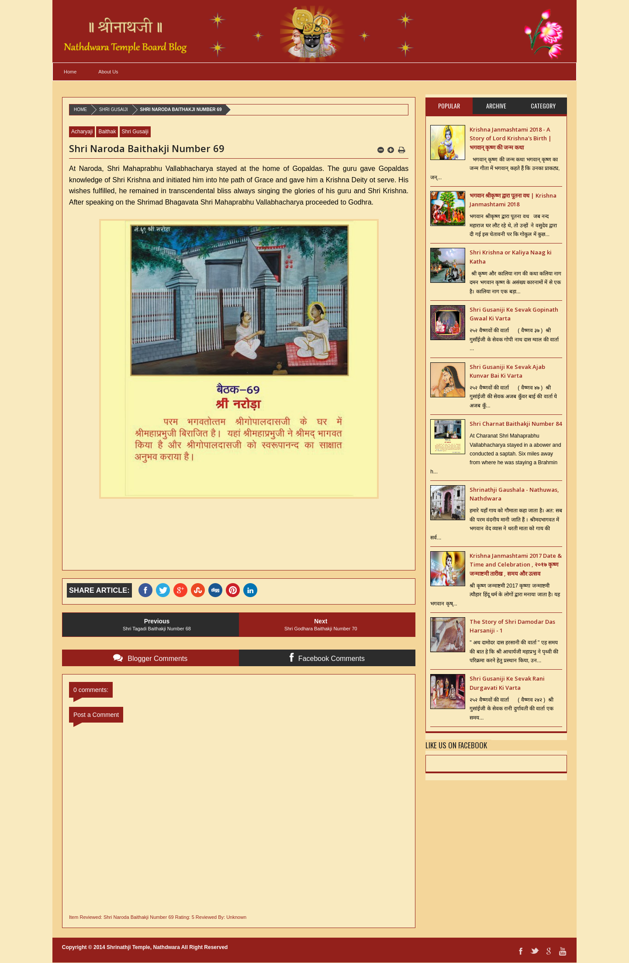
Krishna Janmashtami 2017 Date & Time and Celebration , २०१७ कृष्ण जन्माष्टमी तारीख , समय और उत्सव (516, 564)
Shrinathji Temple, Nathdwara (143, 947)
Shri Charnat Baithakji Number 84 (516, 424)
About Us (108, 71)
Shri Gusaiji (113, 109)
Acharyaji (82, 132)
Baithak (107, 132)
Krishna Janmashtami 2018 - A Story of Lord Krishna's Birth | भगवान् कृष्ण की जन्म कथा (511, 138)
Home (70, 71)
